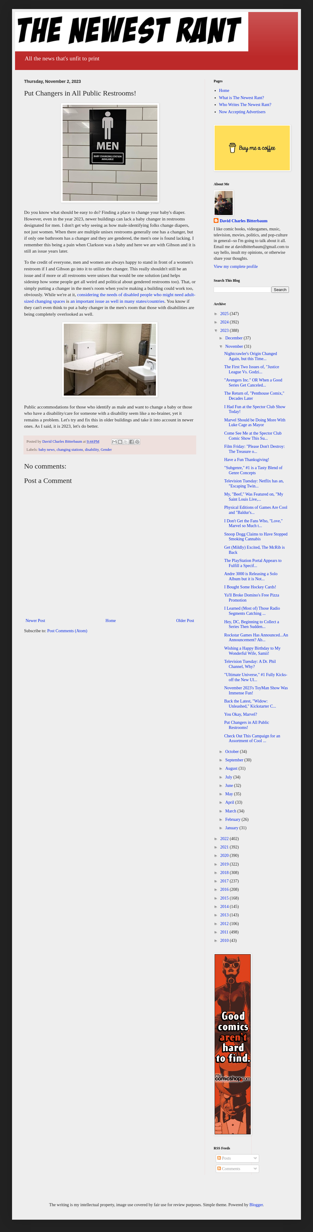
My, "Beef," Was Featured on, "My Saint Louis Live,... (253, 497)
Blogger (256, 1205)
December (234, 338)
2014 (225, 906)
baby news (47, 450)
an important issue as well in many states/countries (117, 301)
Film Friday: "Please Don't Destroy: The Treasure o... (254, 449)
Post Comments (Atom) (67, 631)
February (233, 819)
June (229, 785)
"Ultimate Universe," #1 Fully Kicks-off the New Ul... (255, 677)
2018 (225, 872)
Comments (228, 1169)
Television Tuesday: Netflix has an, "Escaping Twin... (254, 483)
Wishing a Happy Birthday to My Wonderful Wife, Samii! (252, 651)
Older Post (185, 620)
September (234, 760)
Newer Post (35, 620)
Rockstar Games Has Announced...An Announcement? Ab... (256, 637)
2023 (225, 330)
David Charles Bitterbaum (244, 221)
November (234, 346)
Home (111, 620)
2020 (225, 855)
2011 (225, 932)
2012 (225, 923)
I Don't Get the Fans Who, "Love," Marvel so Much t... (253, 523)
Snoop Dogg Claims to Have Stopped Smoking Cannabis (255, 537)
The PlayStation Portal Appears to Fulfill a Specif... (253, 563)
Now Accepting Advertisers (242, 112)
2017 (225, 881)
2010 (225, 940)
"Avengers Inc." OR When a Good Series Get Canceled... (253, 382)
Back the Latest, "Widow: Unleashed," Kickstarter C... (250, 704)
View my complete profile (236, 266)
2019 (225, 864)
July (229, 777)
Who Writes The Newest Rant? (245, 104)
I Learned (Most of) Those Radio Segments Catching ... (252, 611)
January (232, 828)
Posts (224, 1158)
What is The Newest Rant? (241, 98)
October (232, 751)
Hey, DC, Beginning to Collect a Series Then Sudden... (251, 624)
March (231, 811)
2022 (225, 838)
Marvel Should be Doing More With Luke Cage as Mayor (254, 422)
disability (92, 450)
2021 (225, 847)
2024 (225, 322)
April (230, 802)
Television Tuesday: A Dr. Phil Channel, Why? (250, 664)
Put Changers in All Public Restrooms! (246, 725)
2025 (225, 313)
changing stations (70, 450)
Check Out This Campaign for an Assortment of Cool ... (252, 738)
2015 (225, 898)
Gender (106, 450)
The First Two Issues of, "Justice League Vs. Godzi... (251, 369)
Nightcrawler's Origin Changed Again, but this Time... (250, 356)
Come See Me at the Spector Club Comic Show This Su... (253, 436)
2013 (225, 915)
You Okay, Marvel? (240, 714)
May (229, 794)
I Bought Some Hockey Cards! (250, 587)
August (231, 768)
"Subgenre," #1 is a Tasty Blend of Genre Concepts (253, 470)
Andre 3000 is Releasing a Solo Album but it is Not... (250, 576)
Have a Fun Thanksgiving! (246, 459)
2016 (225, 889)
